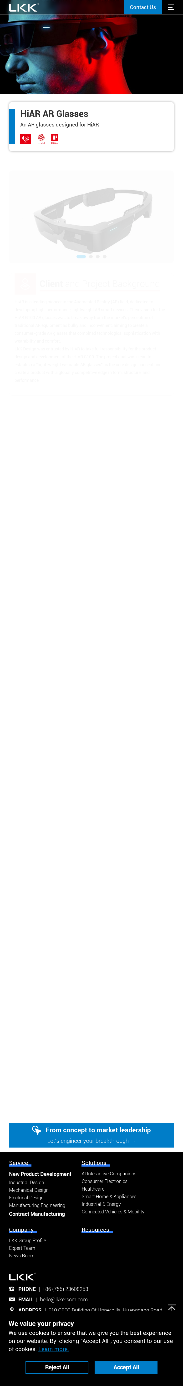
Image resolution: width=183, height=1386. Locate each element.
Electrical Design (26, 1198)
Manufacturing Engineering (37, 1205)
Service (18, 1163)
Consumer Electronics (104, 1181)
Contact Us (143, 7)
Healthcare (93, 1189)
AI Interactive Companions (109, 1174)
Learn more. (53, 1349)
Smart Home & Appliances (109, 1196)
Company (21, 1229)
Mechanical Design (29, 1190)
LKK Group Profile (27, 1240)
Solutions (94, 1163)
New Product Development (40, 1174)
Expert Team (22, 1248)
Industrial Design (26, 1182)
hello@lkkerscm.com (64, 1300)
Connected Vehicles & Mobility (113, 1212)
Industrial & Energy (101, 1204)
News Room (22, 1256)
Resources (95, 1229)
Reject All (57, 1367)
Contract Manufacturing (37, 1214)
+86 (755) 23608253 (65, 1289)
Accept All (126, 1367)
